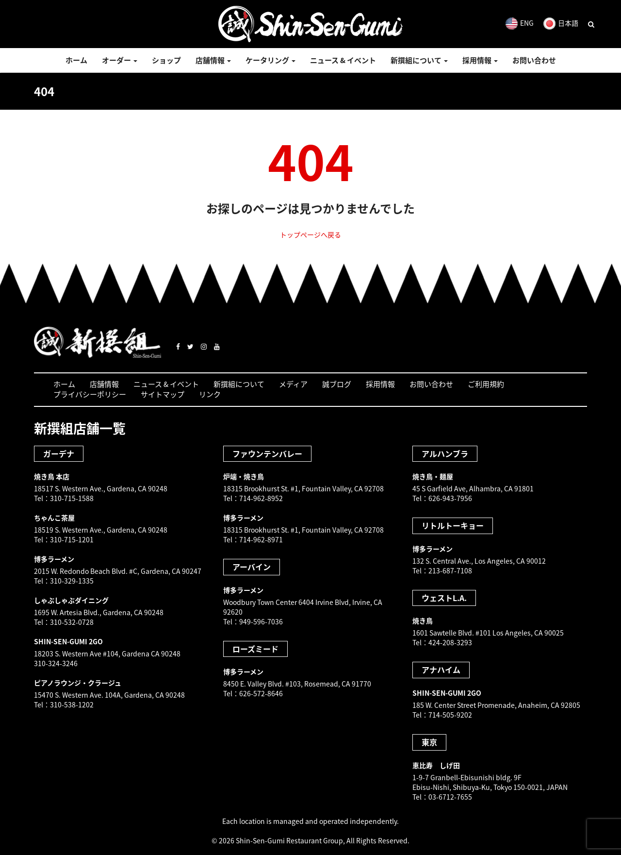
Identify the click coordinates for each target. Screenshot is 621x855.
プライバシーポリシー (89, 394)
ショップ (166, 60)
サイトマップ (162, 394)
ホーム (76, 60)
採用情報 (480, 60)
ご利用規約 (486, 384)
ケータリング (270, 60)
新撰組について (419, 60)
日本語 (560, 23)
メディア (293, 384)
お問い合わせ (534, 60)
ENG (520, 23)
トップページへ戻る (310, 234)
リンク (210, 394)
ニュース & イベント (343, 60)
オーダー (119, 60)
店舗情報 (213, 60)
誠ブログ (336, 384)
